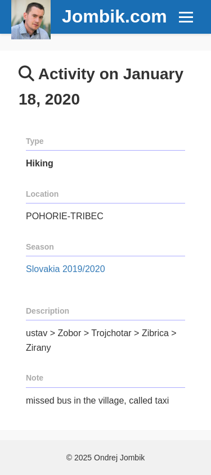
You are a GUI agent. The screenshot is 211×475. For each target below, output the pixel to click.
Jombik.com (114, 16)
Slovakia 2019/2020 (65, 269)
